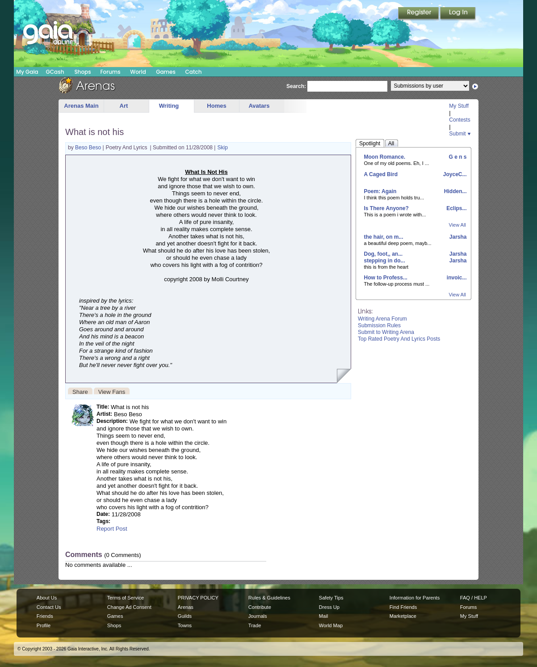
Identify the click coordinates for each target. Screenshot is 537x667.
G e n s (456, 157)
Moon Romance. (385, 157)
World (138, 72)
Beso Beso (88, 147)
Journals (257, 616)
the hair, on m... (383, 237)
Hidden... (455, 191)
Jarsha (457, 237)
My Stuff (459, 106)
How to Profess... (385, 277)
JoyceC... (453, 174)
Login (458, 14)
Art (124, 105)
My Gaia (27, 72)
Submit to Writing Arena (386, 332)
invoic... (455, 277)
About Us (47, 597)
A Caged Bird (381, 174)
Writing (169, 105)
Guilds (185, 616)
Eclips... (456, 208)
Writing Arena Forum (382, 319)
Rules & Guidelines (269, 597)
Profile (43, 625)
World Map (331, 625)
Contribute (259, 607)
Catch (193, 72)
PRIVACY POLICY (198, 597)
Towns (185, 625)
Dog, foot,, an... (383, 254)
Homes (216, 105)
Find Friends (403, 607)
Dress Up (329, 607)
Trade (254, 625)
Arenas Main (81, 105)
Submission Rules (379, 325)
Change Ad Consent (129, 607)
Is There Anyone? (386, 208)
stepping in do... (384, 261)
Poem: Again (380, 191)
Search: (296, 86)
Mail (323, 616)
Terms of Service (125, 597)
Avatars (258, 105)
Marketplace (403, 616)
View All (457, 225)
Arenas (185, 607)
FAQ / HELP (473, 597)
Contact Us (49, 607)
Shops (82, 72)
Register (419, 14)
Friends (45, 616)
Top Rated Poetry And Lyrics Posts (399, 339)
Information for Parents (415, 597)
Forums (110, 72)
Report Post (111, 528)
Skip (222, 147)
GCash (55, 72)
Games (166, 72)
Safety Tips (331, 597)
